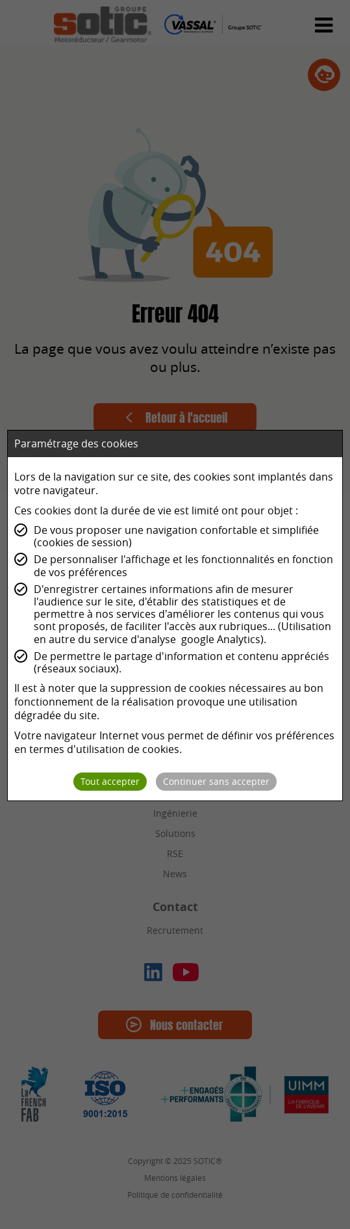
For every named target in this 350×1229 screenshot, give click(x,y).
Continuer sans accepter (216, 781)
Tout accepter (110, 781)
